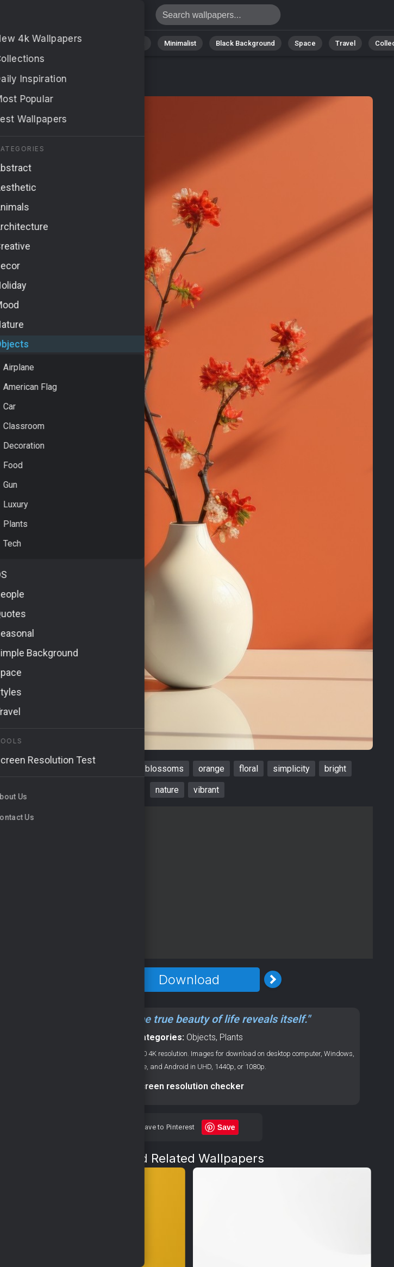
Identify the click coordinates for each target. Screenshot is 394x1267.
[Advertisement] (189, 882)
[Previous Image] (105, 979)
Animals (132, 43)
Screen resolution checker (189, 1086)
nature (167, 790)
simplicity (291, 768)
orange (211, 768)
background (50, 768)
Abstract (85, 43)
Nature (41, 43)
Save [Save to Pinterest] (226, 1127)
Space (305, 43)
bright (335, 768)
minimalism (108, 768)
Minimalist (180, 43)
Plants (231, 1037)
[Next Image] (273, 979)
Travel (345, 43)
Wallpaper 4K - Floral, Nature (65, 18)
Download (189, 979)
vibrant (206, 790)
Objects (201, 1037)
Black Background (245, 43)
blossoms (164, 768)
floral (248, 768)
